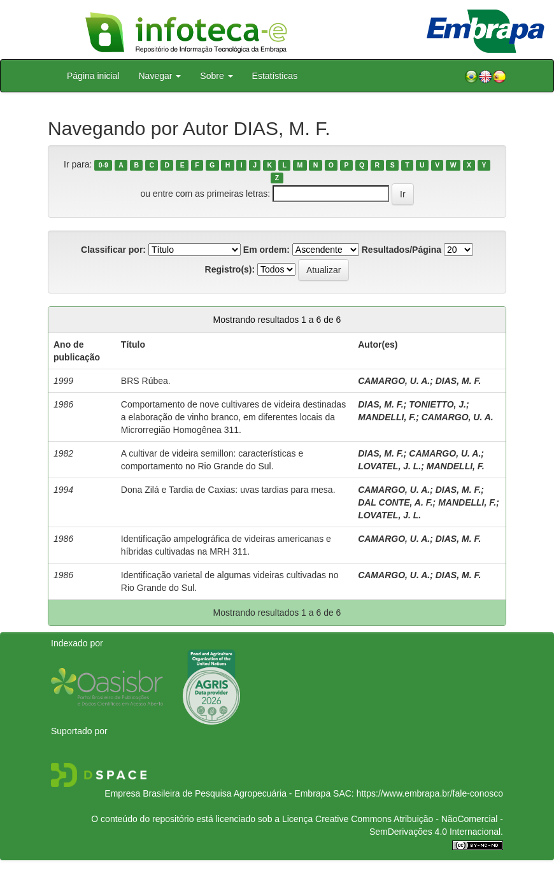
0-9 (103, 165)
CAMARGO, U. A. (394, 381)
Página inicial (93, 76)
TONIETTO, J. (437, 404)
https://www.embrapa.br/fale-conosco (430, 793)
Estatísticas (275, 76)
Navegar (160, 76)
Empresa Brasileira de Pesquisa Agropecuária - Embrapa (217, 793)
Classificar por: (113, 250)
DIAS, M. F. (458, 381)
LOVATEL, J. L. (389, 466)
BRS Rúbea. (146, 381)
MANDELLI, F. (387, 417)
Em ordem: (266, 250)
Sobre (216, 76)
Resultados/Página (401, 250)
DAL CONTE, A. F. (395, 502)
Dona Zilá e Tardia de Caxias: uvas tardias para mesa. (228, 490)
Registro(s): (230, 269)
